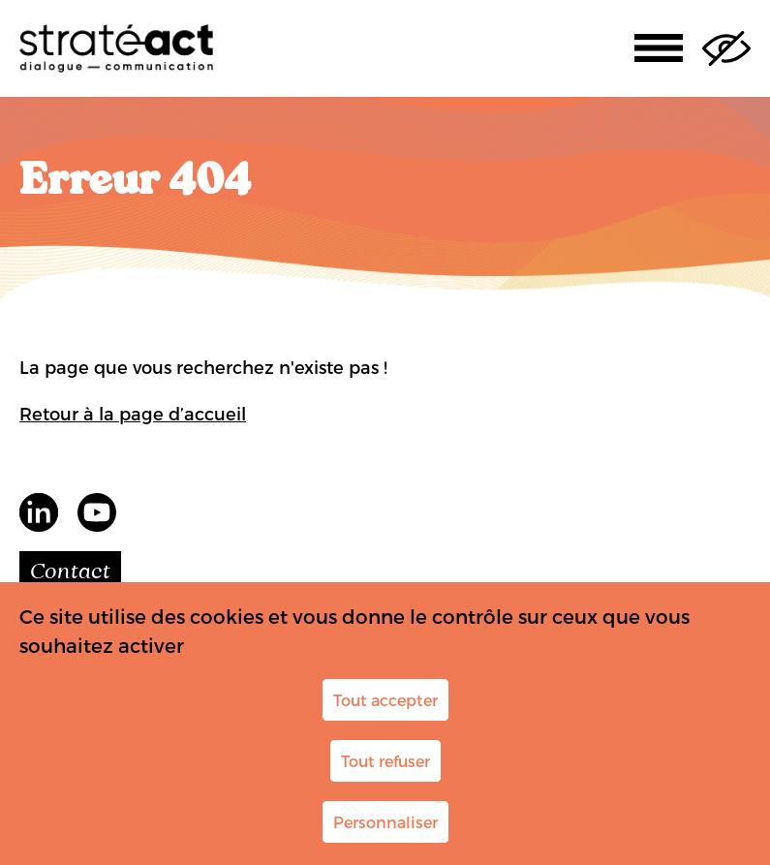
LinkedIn (38, 512)
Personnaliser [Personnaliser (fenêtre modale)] (385, 822)
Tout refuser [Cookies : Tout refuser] (385, 761)
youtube (96, 512)
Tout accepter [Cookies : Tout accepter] (385, 700)
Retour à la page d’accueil (132, 413)
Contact (70, 572)
